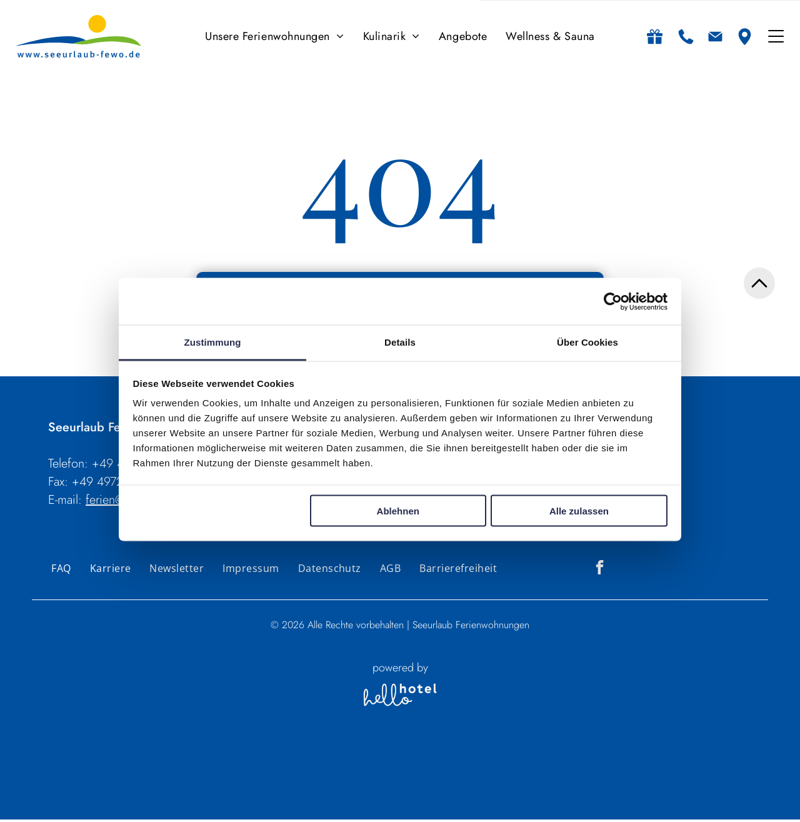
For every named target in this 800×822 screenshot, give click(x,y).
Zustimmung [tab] (212, 343)
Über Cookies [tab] (587, 343)
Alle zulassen (579, 512)
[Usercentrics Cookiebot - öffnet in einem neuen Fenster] (613, 303)
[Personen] (384, 793)
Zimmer (428, 768)
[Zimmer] (431, 793)
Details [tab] (400, 343)
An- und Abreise (254, 768)
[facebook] (600, 571)
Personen (384, 768)
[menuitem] (274, 38)
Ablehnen (398, 512)
